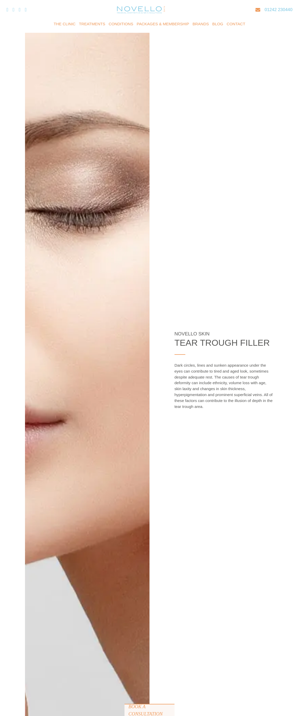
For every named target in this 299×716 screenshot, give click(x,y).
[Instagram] (20, 9)
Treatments (92, 24)
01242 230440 (279, 9)
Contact (236, 24)
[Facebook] (7, 9)
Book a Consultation (145, 710)
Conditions (121, 24)
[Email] (257, 9)
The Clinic (65, 24)
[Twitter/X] (13, 9)
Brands (201, 24)
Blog (217, 24)
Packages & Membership (163, 24)
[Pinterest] (26, 9)
